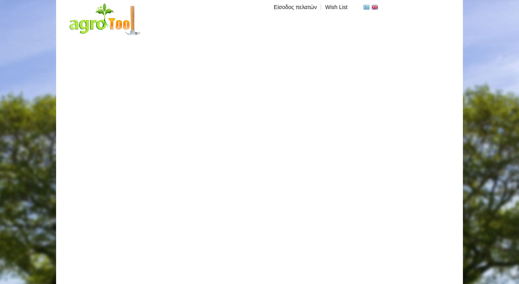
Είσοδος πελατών (295, 7)
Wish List (336, 7)
